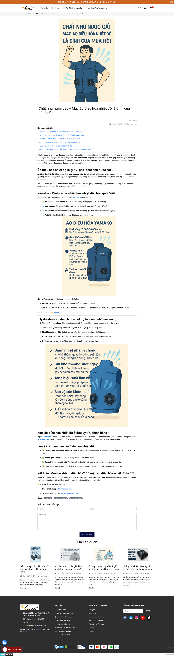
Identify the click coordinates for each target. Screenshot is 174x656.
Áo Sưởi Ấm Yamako (96, 620)
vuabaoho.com (43, 439)
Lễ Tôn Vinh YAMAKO (62, 635)
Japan (25, 632)
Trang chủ (92, 610)
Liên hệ (91, 631)
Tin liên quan (87, 542)
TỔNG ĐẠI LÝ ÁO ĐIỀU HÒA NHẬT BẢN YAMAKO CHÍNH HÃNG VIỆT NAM (87, 2)
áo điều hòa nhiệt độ (76, 498)
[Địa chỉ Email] (138, 610)
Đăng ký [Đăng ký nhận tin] (148, 611)
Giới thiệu (92, 613)
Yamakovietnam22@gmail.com (34, 625)
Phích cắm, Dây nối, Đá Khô (65, 628)
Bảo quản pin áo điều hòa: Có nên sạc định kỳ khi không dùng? (34, 569)
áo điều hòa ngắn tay (61, 498)
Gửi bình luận (87, 534)
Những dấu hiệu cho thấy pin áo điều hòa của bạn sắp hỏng (137, 567)
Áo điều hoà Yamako (96, 617)
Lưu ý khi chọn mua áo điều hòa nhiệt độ (56, 146)
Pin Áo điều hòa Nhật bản (64, 613)
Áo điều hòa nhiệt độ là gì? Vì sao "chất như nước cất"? (61, 132)
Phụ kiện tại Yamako (96, 624)
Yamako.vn (77, 197)
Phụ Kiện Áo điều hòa (62, 624)
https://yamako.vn (64, 489)
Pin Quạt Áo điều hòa (62, 620)
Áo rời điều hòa (60, 610)
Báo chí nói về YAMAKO (63, 631)
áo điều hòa (47, 498)
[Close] (171, 2)
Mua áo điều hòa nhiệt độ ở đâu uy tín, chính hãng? (60, 142)
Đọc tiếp (23, 588)
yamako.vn (58, 312)
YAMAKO (39, 629)
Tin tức (91, 628)
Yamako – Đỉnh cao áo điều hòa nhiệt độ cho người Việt (62, 135)
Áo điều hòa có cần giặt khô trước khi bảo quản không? (68, 567)
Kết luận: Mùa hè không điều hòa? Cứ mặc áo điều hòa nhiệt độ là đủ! (67, 149)
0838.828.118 (39, 619)
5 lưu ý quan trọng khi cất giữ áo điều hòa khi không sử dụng (104, 567)
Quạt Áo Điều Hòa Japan (64, 617)
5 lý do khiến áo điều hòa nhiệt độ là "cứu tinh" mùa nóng (62, 139)
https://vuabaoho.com (69, 493)
